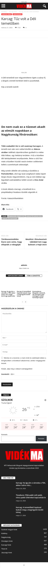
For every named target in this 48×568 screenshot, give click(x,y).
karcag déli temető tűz (16, 216)
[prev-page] (22, 301)
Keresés (4, 434)
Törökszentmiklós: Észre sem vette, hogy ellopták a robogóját (11, 242)
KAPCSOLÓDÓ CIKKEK (15, 276)
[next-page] (25, 301)
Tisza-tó (4, 549)
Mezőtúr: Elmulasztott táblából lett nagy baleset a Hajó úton (36, 242)
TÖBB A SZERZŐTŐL (33, 276)
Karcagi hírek (13, 12)
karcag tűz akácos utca (34, 216)
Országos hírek (7, 541)
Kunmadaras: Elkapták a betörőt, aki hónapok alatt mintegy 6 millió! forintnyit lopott (38, 294)
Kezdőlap (4, 12)
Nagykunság (17, 14)
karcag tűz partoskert (10, 218)
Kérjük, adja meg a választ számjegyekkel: (17, 369)
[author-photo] (24, 256)
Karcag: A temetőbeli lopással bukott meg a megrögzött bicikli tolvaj (24, 293)
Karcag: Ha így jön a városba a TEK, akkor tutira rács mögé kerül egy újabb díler (8, 293)
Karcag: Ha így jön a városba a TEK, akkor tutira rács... (31, 484)
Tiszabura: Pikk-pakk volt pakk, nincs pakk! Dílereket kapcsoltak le (31, 496)
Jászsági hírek (6, 553)
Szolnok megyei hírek (9, 530)
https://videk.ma (24, 268)
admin (24, 265)
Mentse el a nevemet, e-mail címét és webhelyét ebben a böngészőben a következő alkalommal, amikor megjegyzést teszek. (23, 360)
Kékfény (4, 533)
